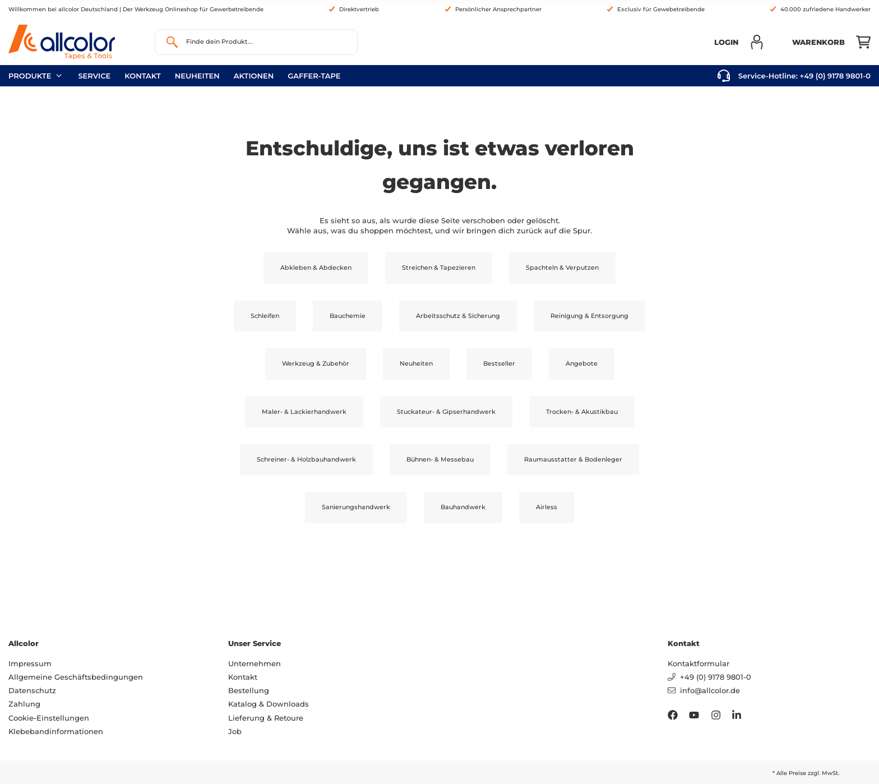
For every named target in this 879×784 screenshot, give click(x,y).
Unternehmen (254, 663)
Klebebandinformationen (55, 731)
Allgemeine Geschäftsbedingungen (75, 676)
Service (94, 75)
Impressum (30, 663)
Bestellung (248, 690)
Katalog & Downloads (268, 703)
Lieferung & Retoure (265, 717)
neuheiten (197, 75)
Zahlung (24, 703)
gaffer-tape (314, 75)
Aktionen (254, 75)
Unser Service (254, 643)
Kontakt (142, 75)
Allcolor (23, 643)
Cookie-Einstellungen (48, 717)
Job (235, 731)
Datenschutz (32, 690)
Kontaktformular (698, 663)
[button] (739, 42)
